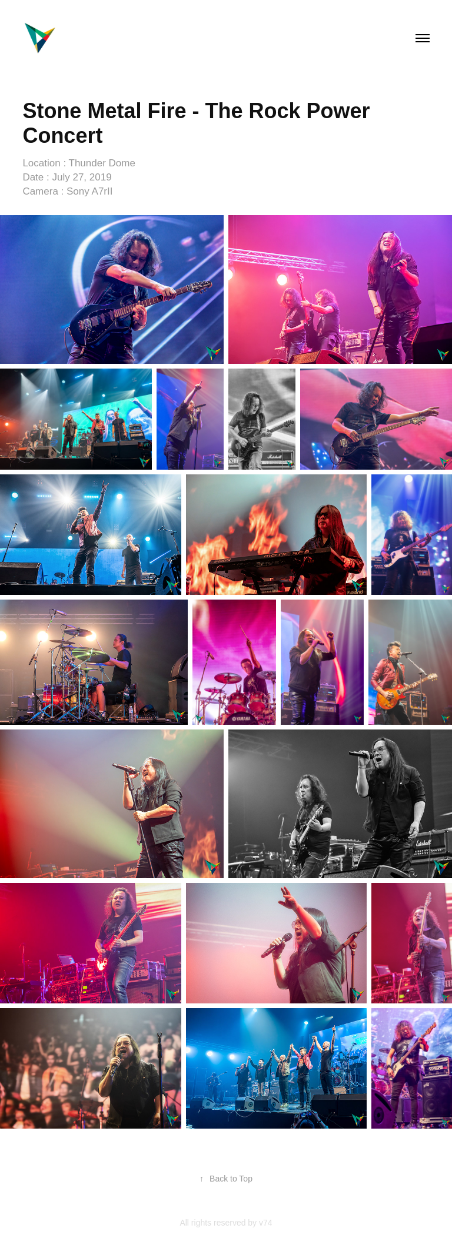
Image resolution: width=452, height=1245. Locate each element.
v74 (265, 1222)
